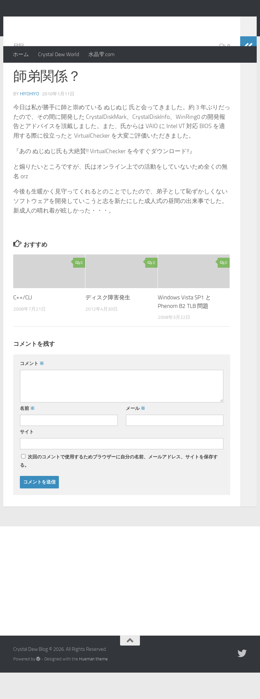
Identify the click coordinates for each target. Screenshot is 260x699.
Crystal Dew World (58, 54)
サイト (27, 458)
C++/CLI (22, 323)
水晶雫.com (101, 54)
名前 (27, 435)
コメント (32, 390)
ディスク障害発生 (107, 323)
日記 (18, 72)
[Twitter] (242, 679)
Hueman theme (93, 685)
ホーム (21, 54)
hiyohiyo (29, 120)
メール (135, 435)
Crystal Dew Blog (62, 23)
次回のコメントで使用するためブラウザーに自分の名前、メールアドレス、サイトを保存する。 (119, 487)
